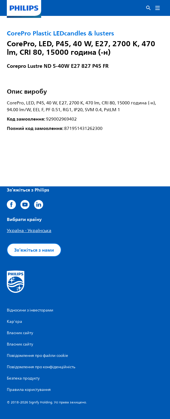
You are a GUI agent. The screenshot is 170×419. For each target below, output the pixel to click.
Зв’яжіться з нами (34, 250)
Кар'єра (14, 321)
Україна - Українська (29, 230)
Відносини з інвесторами (30, 310)
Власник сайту (20, 333)
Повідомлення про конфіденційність (41, 367)
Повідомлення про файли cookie (37, 355)
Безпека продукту (23, 378)
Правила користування (29, 389)
